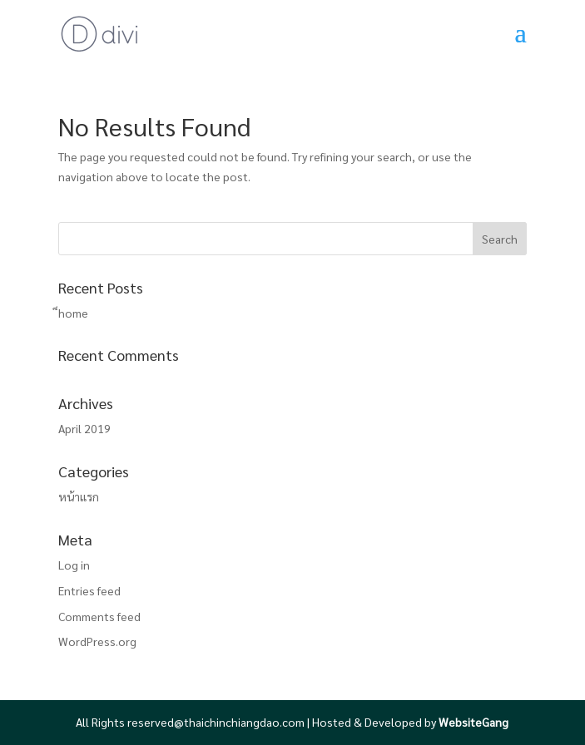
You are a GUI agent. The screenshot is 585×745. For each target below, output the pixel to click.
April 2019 (84, 428)
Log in (74, 564)
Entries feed (89, 590)
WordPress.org (97, 641)
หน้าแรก (78, 496)
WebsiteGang (473, 721)
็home (73, 312)
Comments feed (99, 616)
